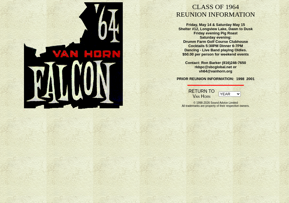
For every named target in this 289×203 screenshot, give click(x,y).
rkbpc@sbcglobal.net (213, 67)
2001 (250, 79)
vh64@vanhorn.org (215, 71)
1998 (240, 79)
